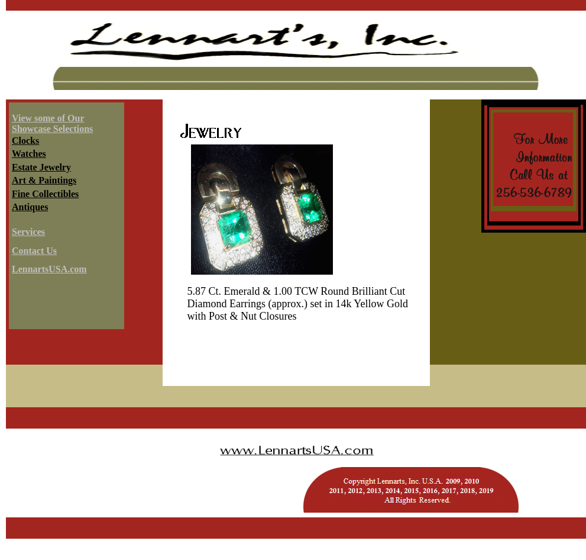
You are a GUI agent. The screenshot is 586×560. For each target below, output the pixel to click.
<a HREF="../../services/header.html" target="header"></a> (296, 55)
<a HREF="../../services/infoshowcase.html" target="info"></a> (65, 217)
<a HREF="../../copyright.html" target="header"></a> (296, 473)
